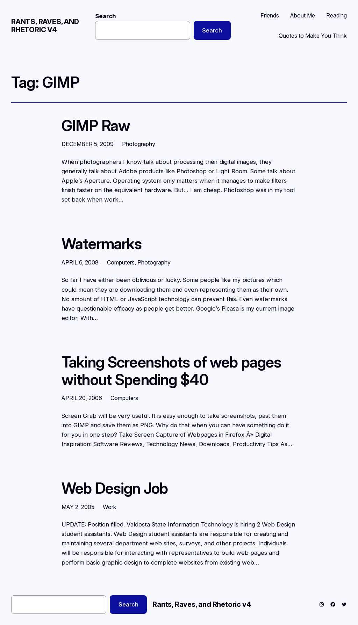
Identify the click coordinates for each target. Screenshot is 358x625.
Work (109, 506)
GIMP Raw (96, 126)
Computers (121, 262)
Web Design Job (115, 488)
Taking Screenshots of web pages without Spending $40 (171, 371)
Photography (138, 143)
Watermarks (102, 244)
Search (105, 16)
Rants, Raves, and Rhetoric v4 (45, 25)
